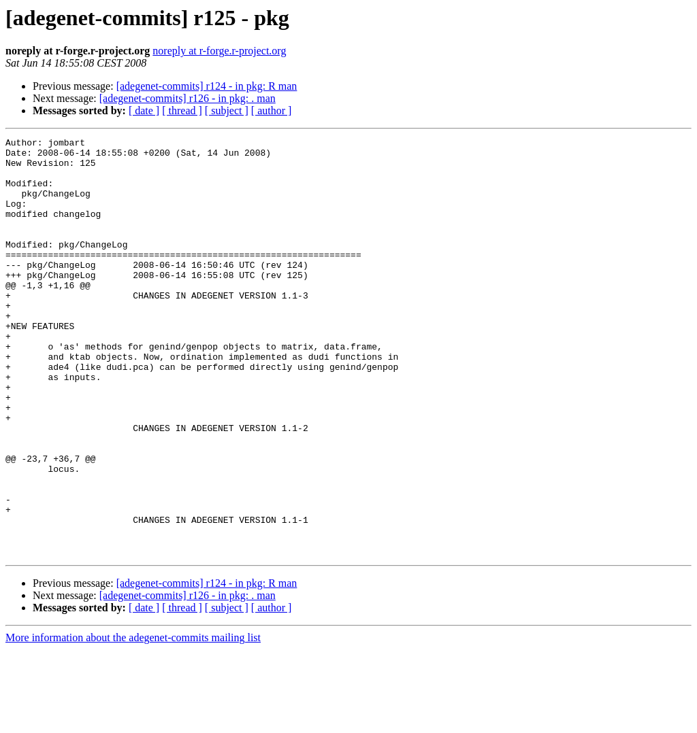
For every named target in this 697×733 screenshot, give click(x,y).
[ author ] (271, 110)
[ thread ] (182, 110)
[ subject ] (226, 110)
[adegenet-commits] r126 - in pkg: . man (187, 98)
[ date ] (144, 110)
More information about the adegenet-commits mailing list (133, 721)
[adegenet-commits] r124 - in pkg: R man (206, 86)
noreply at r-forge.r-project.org (219, 50)
